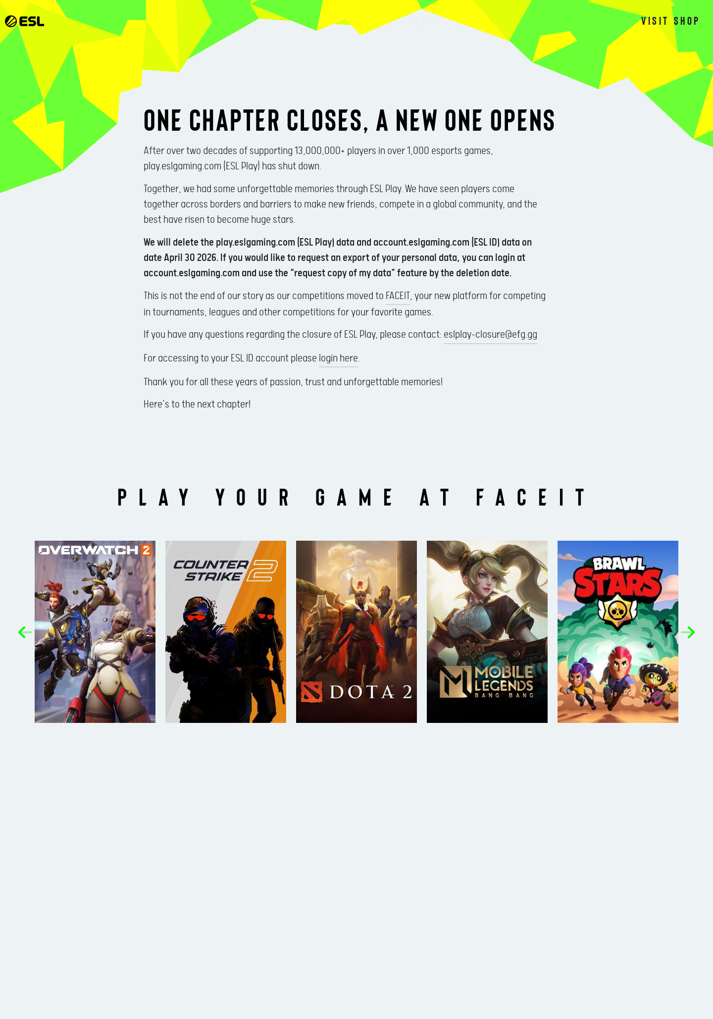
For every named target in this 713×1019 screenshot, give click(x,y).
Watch (296, 20)
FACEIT (398, 296)
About (485, 20)
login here (338, 358)
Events (233, 20)
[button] (25, 632)
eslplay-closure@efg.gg (490, 335)
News (354, 20)
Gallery (418, 20)
